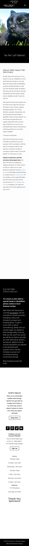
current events (19, 174)
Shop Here (14, 418)
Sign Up (14, 448)
